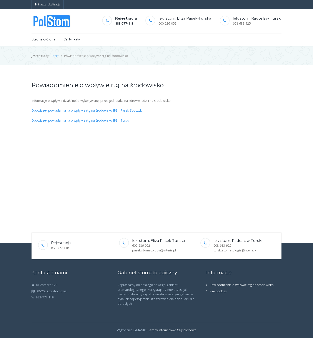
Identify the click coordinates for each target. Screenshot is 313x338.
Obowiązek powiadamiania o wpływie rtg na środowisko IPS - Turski (80, 120)
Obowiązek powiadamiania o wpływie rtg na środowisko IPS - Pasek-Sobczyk (87, 110)
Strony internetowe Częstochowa (172, 330)
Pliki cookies (218, 291)
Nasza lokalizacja (47, 4)
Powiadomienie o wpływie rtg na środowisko (242, 285)
